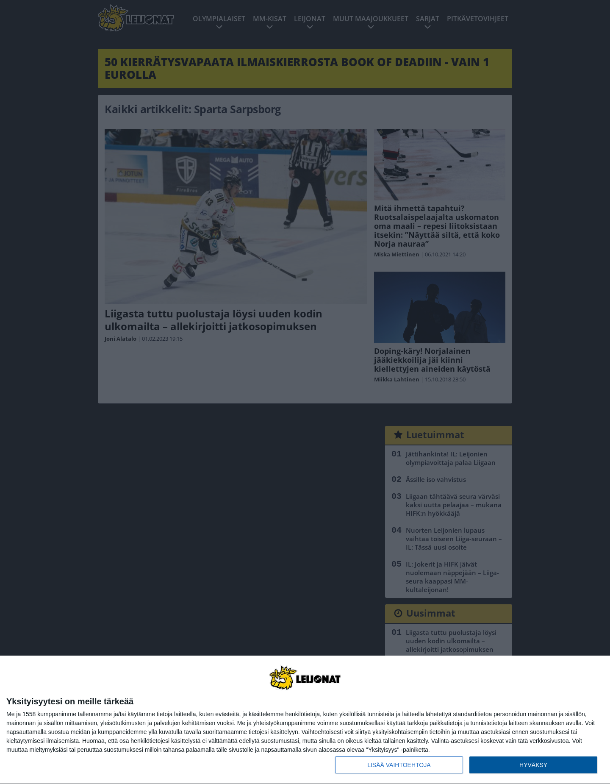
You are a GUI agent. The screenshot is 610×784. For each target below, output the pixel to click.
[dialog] (305, 720)
